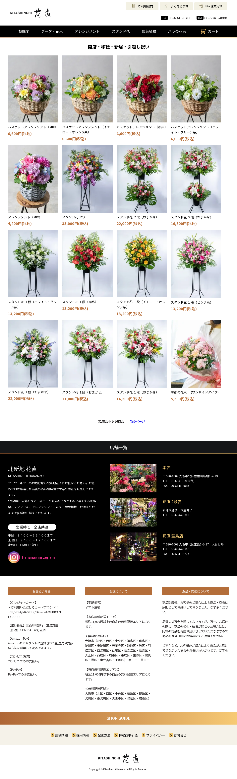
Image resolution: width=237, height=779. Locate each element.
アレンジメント (87, 31)
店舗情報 (61, 735)
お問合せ (180, 735)
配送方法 (103, 735)
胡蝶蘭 (24, 31)
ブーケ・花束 (52, 31)
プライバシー (155, 735)
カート (208, 31)
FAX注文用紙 (210, 6)
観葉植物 (149, 31)
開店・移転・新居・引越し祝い (118, 46)
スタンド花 (121, 31)
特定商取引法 (128, 735)
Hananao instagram (31, 557)
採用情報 (82, 735)
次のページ (137, 421)
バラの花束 (177, 31)
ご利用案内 (142, 6)
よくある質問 (176, 6)
